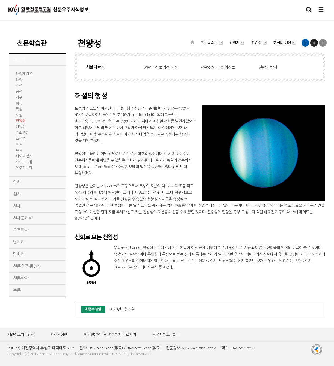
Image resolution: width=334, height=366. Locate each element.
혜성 (19, 144)
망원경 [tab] (19, 254)
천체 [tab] (17, 206)
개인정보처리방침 (20, 334)
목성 (19, 109)
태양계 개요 (24, 74)
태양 (19, 80)
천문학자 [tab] (21, 278)
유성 (19, 150)
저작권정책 (58, 334)
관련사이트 (166, 334)
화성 (19, 103)
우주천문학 (24, 168)
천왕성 (21, 121)
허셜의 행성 (95, 67)
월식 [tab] (17, 194)
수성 (19, 85)
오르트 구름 (24, 162)
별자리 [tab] (19, 242)
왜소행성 (22, 132)
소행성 (21, 138)
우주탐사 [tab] (21, 230)
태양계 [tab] (19, 59)
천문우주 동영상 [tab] (27, 266)
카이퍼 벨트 (24, 156)
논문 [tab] (17, 290)
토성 (19, 115)
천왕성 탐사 (268, 67)
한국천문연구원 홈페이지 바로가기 (110, 334)
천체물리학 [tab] (22, 218)
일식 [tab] (17, 182)
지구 (19, 97)
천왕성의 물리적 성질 (161, 67)
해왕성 (21, 127)
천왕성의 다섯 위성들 (218, 67)
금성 (19, 91)
